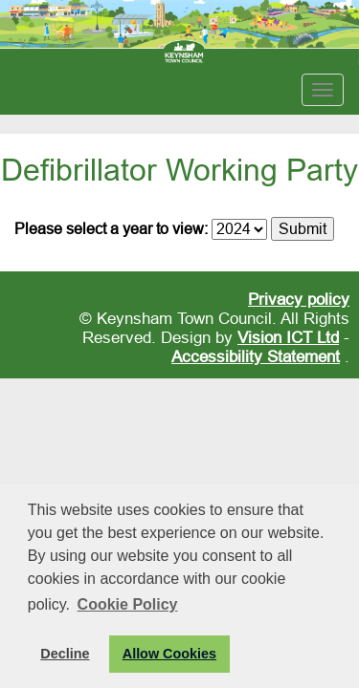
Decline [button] (64, 653)
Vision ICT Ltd (288, 338)
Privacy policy (298, 299)
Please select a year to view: (111, 228)
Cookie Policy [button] (128, 604)
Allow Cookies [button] (169, 653)
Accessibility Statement (255, 357)
